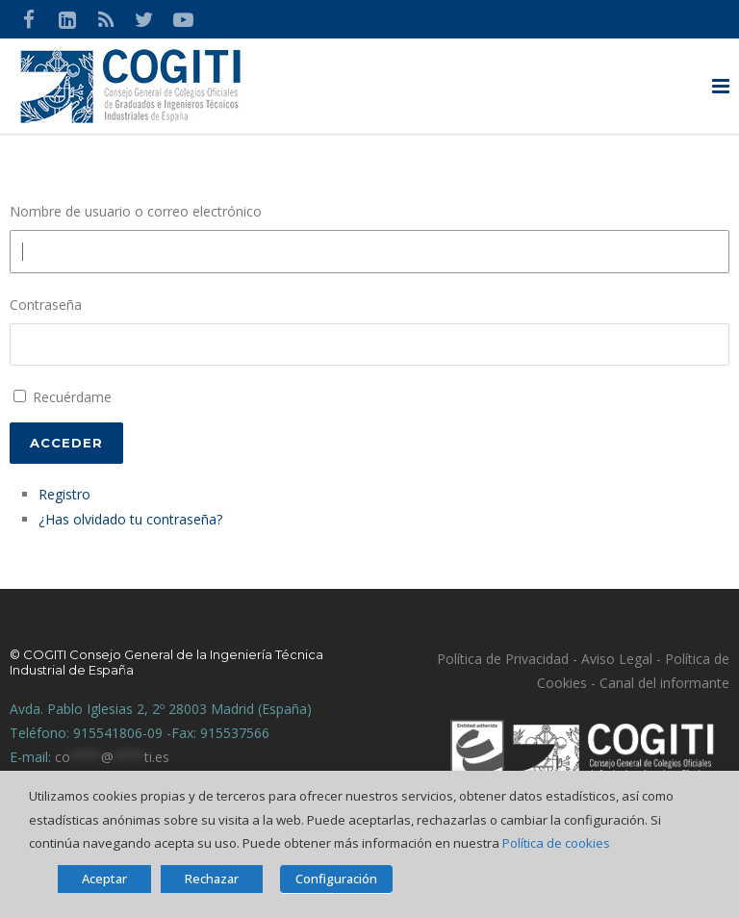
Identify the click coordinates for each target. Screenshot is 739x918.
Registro (64, 494)
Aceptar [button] (104, 878)
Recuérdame (72, 397)
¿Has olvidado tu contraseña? (130, 519)
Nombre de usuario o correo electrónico (136, 211)
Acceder (66, 442)
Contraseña (46, 304)
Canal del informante (664, 683)
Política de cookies (556, 843)
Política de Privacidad (503, 659)
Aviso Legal (614, 659)
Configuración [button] (336, 878)
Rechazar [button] (212, 878)
